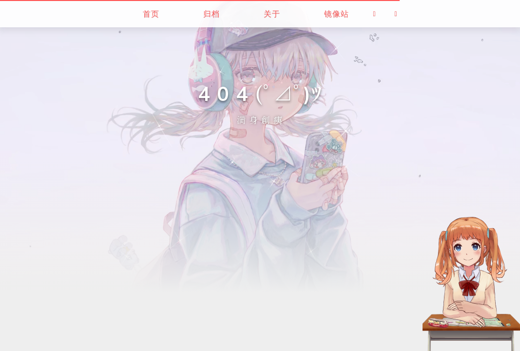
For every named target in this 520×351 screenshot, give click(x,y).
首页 (151, 14)
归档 (211, 14)
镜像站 (336, 14)
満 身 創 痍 (260, 120)
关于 (272, 14)
